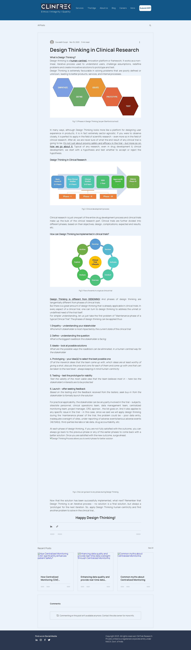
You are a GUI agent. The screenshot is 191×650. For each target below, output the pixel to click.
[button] (150, 25)
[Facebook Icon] (45, 640)
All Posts (41, 25)
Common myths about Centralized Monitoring (133, 578)
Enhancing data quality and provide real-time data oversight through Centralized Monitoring (95, 578)
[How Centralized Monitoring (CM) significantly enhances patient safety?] (55, 562)
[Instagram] (40, 640)
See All (150, 548)
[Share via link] (57, 526)
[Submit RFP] (145, 8)
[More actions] (139, 42)
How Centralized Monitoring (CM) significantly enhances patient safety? (53, 578)
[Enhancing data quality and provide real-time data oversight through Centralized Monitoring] (95, 562)
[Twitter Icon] (49, 640)
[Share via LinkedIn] (51, 526)
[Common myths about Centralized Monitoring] (135, 562)
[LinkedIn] (36, 640)
